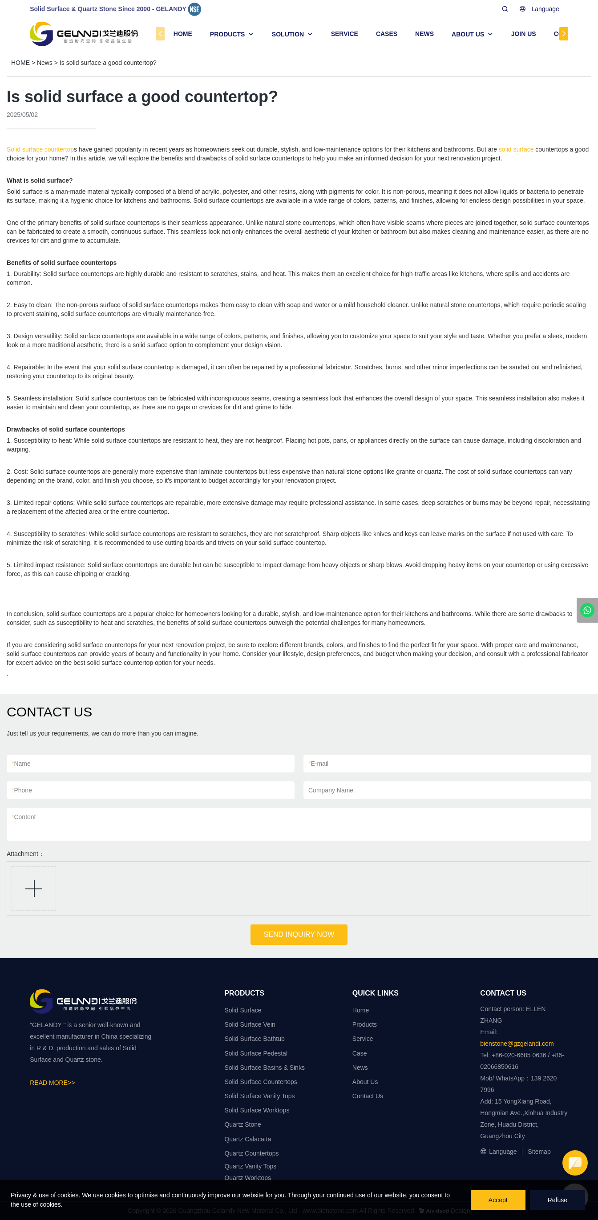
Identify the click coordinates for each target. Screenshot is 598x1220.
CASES (386, 33)
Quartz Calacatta (247, 1139)
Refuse (557, 1200)
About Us (365, 1081)
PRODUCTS (227, 34)
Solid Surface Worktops (256, 1110)
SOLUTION (288, 34)
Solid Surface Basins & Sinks (264, 1067)
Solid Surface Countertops (260, 1081)
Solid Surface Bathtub (254, 1038)
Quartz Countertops (251, 1153)
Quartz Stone (242, 1124)
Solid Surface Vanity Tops (259, 1096)
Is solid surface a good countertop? (108, 62)
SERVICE (344, 33)
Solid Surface (242, 1010)
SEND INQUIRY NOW (299, 934)
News (45, 62)
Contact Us (367, 1096)
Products (364, 1024)
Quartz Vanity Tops (250, 1166)
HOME (183, 33)
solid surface (516, 149)
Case (359, 1053)
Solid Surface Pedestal (255, 1053)
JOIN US (523, 33)
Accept (498, 1200)
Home (360, 1010)
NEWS (424, 33)
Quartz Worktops (247, 1177)
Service (362, 1038)
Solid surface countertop (40, 149)
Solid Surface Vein (249, 1024)
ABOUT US (468, 34)
